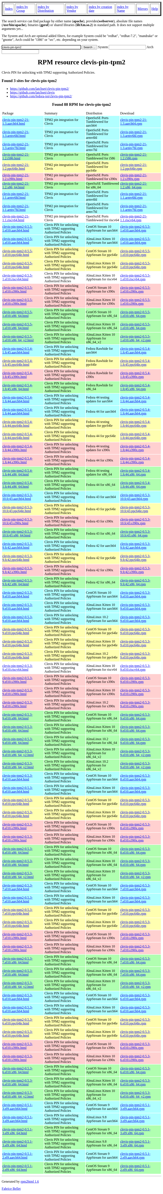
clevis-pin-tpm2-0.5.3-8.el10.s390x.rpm (135, 826)
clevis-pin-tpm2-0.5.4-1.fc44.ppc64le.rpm (135, 423)
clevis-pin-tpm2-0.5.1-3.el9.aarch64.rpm (135, 1107)
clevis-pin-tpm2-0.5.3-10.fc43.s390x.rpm (135, 521)
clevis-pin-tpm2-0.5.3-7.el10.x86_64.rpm (135, 960)
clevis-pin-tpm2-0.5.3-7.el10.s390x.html (17, 936)
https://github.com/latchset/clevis (32, 92)
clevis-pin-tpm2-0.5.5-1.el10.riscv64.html (17, 277)
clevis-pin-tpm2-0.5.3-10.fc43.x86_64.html (17, 533)
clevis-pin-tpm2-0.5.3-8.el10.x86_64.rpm (135, 850)
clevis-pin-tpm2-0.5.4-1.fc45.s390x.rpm (135, 375)
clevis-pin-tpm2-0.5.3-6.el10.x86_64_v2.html (18, 1094)
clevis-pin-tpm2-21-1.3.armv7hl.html (15, 146)
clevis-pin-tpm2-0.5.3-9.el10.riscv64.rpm (135, 667)
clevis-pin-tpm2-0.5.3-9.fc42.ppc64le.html (17, 558)
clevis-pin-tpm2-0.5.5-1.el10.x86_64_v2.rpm (135, 338)
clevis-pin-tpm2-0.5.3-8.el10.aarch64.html (17, 777)
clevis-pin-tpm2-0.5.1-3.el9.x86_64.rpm (135, 1131)
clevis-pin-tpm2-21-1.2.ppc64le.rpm (133, 166)
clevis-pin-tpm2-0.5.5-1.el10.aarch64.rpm (135, 228)
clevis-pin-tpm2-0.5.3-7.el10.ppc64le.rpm (135, 911)
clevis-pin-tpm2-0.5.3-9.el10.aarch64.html (17, 594)
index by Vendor (72, 8)
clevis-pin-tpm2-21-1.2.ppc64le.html (15, 166)
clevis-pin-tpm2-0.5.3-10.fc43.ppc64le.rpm (135, 509)
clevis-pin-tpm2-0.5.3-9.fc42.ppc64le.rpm (135, 558)
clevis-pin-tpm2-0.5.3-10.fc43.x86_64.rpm (135, 533)
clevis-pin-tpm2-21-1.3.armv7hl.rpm (133, 146)
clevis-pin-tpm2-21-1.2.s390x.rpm (133, 177)
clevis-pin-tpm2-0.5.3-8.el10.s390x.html (17, 826)
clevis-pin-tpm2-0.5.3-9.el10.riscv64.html (17, 667)
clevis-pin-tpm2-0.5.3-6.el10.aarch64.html (17, 997)
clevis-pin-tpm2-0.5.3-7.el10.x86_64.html (17, 960)
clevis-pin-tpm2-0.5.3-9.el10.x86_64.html (17, 716)
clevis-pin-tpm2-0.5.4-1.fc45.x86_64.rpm (135, 387)
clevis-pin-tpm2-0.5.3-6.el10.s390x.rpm (135, 1046)
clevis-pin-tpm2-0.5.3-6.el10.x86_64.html (17, 1070)
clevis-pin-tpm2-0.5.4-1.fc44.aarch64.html (17, 399)
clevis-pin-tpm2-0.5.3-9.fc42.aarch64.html (17, 545)
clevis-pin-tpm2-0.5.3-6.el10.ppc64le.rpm (135, 1021)
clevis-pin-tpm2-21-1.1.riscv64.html (15, 218)
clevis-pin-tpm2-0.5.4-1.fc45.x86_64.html (17, 387)
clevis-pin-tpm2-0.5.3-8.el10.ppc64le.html (17, 802)
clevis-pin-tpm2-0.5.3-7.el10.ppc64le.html (17, 911)
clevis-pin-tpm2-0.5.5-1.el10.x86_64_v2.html (18, 338)
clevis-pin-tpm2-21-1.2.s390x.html (15, 177)
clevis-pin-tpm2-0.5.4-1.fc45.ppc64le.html (17, 362)
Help (154, 9)
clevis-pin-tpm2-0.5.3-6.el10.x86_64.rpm (135, 1070)
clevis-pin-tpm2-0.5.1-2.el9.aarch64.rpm (135, 1155)
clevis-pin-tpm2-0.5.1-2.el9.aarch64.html (17, 1155)
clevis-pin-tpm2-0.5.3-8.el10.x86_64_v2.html (18, 875)
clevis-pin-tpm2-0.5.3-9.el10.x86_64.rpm (135, 716)
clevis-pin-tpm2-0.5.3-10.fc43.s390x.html (17, 521)
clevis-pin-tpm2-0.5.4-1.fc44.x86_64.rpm (135, 472)
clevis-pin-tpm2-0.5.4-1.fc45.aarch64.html (17, 350)
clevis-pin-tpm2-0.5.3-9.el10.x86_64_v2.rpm (135, 753)
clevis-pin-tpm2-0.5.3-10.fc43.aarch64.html (17, 497)
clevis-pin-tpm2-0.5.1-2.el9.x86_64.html (17, 1167)
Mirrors (143, 9)
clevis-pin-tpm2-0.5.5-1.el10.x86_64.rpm (135, 314)
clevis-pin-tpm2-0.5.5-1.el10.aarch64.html (17, 228)
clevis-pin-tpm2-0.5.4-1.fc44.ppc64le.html (17, 423)
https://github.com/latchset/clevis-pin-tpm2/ (39, 88)
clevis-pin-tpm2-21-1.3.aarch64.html (15, 121)
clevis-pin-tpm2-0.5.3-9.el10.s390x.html (17, 680)
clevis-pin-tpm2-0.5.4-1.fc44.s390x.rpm (135, 448)
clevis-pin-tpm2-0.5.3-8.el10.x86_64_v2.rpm (135, 875)
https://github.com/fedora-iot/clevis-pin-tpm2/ (41, 96)
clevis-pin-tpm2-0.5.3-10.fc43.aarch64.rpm (135, 497)
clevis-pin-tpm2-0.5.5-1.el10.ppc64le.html (17, 253)
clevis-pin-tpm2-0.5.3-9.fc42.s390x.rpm (135, 570)
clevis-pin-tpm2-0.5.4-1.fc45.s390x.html (17, 375)
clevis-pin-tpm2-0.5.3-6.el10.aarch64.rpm (135, 997)
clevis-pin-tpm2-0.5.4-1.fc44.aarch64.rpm (135, 399)
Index (9, 9)
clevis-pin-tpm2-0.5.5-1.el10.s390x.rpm (135, 289)
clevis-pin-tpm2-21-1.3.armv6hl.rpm (133, 134)
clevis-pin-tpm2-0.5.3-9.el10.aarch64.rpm (135, 594)
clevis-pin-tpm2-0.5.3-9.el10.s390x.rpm (135, 680)
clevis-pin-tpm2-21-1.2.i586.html (15, 156)
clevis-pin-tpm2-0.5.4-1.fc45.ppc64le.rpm (135, 362)
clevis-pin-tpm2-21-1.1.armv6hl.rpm (133, 195)
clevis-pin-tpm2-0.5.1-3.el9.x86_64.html (17, 1131)
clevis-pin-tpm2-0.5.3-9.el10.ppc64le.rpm (135, 631)
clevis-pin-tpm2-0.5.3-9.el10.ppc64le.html (17, 631)
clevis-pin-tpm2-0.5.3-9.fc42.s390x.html (17, 570)
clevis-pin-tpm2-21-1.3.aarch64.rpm (133, 121)
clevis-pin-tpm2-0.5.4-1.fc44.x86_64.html (17, 472)
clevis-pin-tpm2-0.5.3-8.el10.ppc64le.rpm (135, 802)
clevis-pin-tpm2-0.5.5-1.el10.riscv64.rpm (135, 277)
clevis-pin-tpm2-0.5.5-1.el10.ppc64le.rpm (135, 253)
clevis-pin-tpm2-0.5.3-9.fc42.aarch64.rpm (135, 545)
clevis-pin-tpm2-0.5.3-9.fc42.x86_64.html (17, 582)
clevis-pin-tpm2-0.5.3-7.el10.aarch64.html (17, 887)
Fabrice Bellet (11, 1188)
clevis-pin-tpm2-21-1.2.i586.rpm (133, 156)
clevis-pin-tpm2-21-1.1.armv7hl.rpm (133, 208)
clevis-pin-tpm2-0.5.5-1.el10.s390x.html (17, 289)
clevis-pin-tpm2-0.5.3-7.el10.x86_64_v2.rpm (135, 985)
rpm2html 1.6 (30, 1181)
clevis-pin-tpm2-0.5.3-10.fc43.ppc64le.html (17, 509)
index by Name (123, 8)
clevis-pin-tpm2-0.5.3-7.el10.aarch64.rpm (135, 887)
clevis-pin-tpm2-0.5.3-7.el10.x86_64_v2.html (18, 985)
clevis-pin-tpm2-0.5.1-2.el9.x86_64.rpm (135, 1167)
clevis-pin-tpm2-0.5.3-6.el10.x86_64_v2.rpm (135, 1094)
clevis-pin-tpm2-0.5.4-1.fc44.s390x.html (17, 448)
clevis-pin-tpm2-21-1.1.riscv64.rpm (133, 218)
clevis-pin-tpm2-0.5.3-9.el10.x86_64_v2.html (18, 753)
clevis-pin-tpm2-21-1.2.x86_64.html (15, 185)
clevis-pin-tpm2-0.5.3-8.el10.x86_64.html (17, 850)
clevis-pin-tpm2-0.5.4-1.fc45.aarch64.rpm (135, 350)
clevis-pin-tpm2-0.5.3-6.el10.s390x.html (17, 1046)
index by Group (22, 8)
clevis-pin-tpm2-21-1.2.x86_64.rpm (133, 185)
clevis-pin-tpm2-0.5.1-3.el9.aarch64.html (17, 1107)
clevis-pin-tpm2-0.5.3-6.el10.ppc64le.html (17, 1021)
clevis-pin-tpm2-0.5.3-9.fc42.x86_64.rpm (135, 582)
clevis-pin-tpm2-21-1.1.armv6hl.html (15, 195)
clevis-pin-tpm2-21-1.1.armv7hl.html (15, 208)
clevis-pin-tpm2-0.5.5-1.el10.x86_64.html (17, 314)
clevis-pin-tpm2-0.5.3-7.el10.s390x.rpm (135, 936)
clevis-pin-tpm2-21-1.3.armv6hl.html (15, 134)
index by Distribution (45, 8)
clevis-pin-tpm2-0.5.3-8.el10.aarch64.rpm (135, 777)
